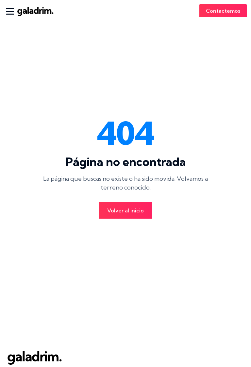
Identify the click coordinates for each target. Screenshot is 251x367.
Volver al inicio (125, 210)
